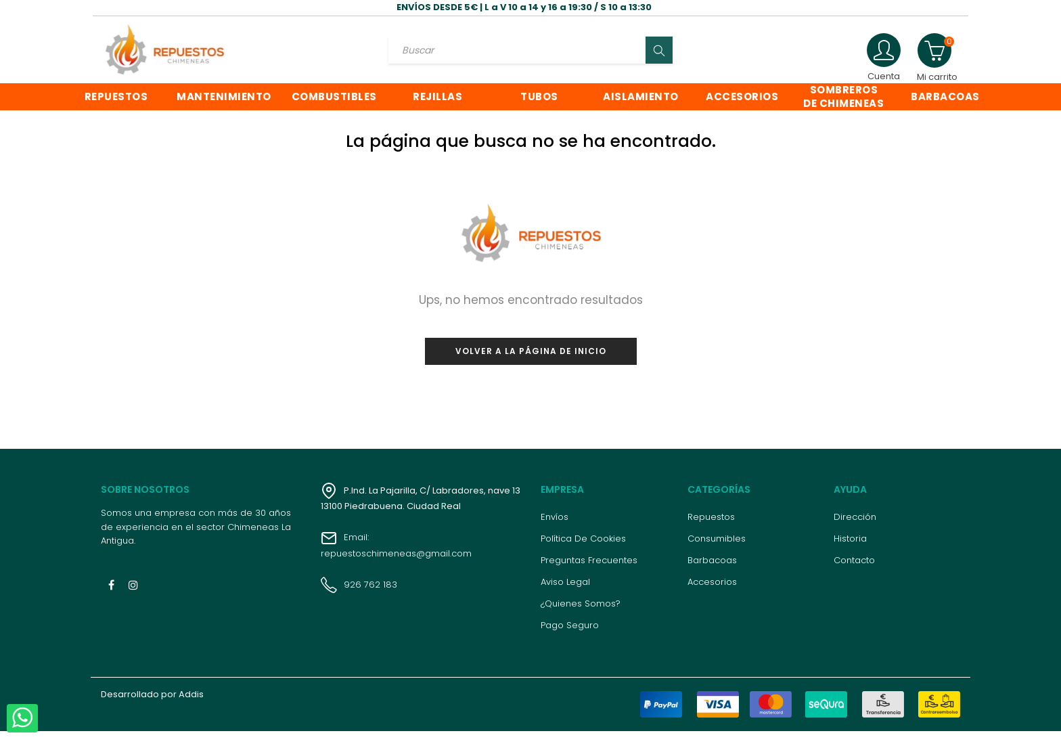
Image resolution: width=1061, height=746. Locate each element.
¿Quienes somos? (580, 618)
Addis (191, 709)
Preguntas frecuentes (589, 575)
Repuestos (711, 531)
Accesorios (712, 596)
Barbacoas (712, 575)
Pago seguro (570, 640)
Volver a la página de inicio (530, 365)
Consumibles (716, 553)
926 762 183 (359, 598)
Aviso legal (565, 596)
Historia (850, 553)
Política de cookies (583, 553)
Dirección (855, 531)
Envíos (554, 531)
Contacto (854, 575)
